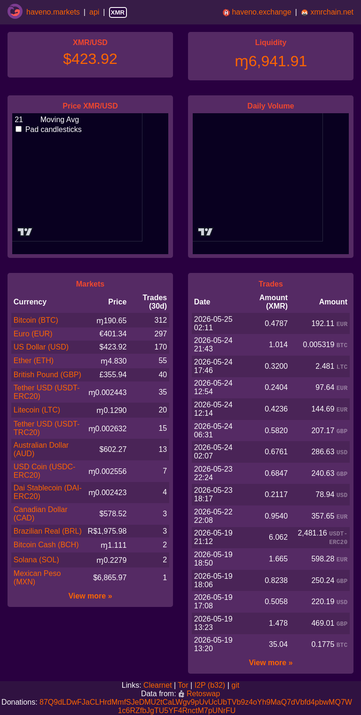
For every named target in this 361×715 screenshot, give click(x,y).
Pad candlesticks (49, 129)
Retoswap (199, 694)
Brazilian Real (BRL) (48, 531)
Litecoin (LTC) (37, 410)
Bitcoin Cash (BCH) (46, 545)
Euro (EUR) (33, 334)
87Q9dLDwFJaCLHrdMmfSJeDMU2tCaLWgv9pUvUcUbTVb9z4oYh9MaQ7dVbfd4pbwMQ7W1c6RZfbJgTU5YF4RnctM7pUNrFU (195, 706)
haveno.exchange (261, 12)
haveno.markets (53, 12)
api (94, 12)
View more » (90, 596)
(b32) (216, 685)
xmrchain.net (331, 12)
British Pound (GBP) (47, 375)
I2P (200, 685)
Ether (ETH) (34, 361)
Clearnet (157, 685)
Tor (183, 685)
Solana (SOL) (36, 560)
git (235, 685)
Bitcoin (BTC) (36, 320)
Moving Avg (46, 120)
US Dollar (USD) (41, 347)
